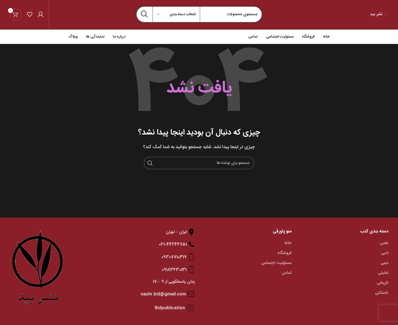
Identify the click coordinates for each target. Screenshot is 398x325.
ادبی (384, 253)
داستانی (381, 293)
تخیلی (383, 273)
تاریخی (382, 283)
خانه (288, 243)
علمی (384, 243)
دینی (384, 263)
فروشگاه (284, 253)
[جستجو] (199, 163)
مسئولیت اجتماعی (276, 263)
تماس (287, 273)
